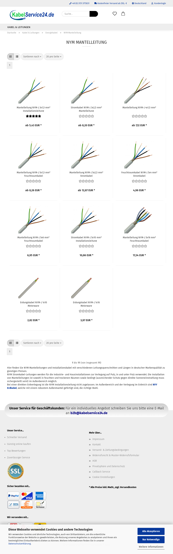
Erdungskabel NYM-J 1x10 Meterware (33, 304)
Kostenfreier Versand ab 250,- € (110, 3)
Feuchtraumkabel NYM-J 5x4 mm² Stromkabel (139, 174)
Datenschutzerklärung (19, 543)
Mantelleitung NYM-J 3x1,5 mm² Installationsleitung (33, 109)
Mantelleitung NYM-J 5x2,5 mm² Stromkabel (86, 174)
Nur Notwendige (151, 539)
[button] (123, 14)
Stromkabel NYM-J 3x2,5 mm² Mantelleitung (86, 109)
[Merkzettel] (114, 14)
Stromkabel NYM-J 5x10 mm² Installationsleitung (86, 239)
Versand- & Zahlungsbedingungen (110, 450)
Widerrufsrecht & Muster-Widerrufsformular (115, 455)
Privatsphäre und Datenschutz (108, 466)
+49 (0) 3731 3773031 (79, 3)
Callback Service (101, 471)
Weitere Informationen (151, 546)
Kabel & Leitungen (18, 27)
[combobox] (32, 56)
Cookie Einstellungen (103, 477)
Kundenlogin (158, 3)
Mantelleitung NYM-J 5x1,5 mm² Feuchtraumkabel (33, 174)
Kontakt (96, 444)
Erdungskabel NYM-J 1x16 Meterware (86, 304)
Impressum (98, 439)
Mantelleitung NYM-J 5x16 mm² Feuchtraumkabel (139, 239)
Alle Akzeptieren (151, 531)
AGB (94, 460)
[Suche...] (94, 14)
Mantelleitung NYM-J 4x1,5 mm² (139, 107)
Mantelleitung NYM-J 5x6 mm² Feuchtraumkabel (33, 239)
